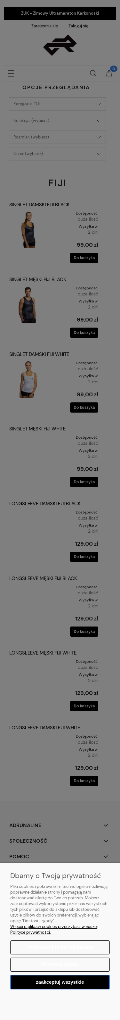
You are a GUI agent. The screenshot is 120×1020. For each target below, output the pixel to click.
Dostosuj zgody (60, 964)
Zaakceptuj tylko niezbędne (60, 947)
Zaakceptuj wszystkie (60, 982)
